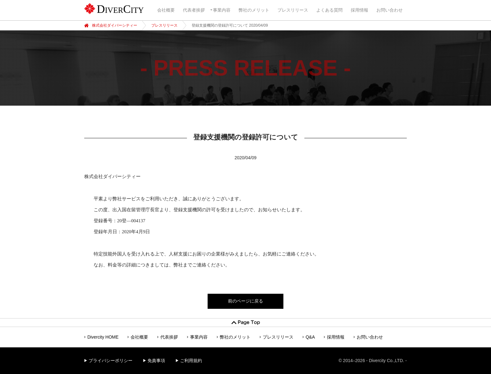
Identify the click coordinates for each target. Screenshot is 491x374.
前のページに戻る (245, 300)
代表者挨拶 (194, 10)
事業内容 (221, 10)
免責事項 (156, 360)
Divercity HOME (103, 337)
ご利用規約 (191, 360)
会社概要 (166, 10)
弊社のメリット (254, 10)
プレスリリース (292, 10)
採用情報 (359, 10)
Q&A (310, 337)
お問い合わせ (389, 10)
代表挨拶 (169, 337)
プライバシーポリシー (110, 360)
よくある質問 (329, 10)
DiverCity (120, 9)
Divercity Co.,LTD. (386, 360)
